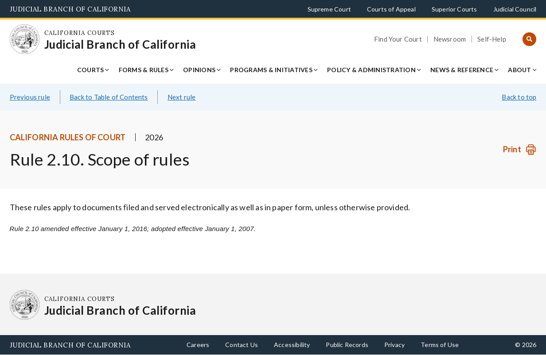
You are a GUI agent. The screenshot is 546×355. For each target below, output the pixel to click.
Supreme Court (329, 9)
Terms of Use (440, 344)
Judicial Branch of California (70, 9)
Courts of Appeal (391, 9)
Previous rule (30, 97)
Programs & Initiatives (271, 69)
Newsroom (449, 39)
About (519, 69)
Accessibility (292, 344)
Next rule (182, 97)
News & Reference (461, 69)
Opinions (199, 69)
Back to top (519, 97)
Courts (90, 69)
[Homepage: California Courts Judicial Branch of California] (25, 39)
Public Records (347, 344)
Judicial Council (515, 9)
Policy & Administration (371, 69)
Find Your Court (398, 39)
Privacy (394, 344)
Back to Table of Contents (109, 97)
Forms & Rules (143, 69)
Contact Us (241, 344)
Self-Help (491, 39)
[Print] (519, 149)
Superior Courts (454, 9)
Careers (198, 344)
